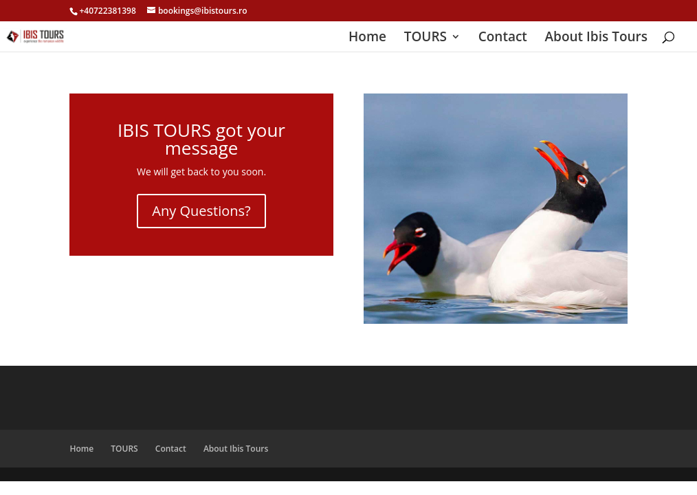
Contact (502, 38)
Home (367, 38)
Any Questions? (201, 210)
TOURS (425, 38)
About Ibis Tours (596, 38)
